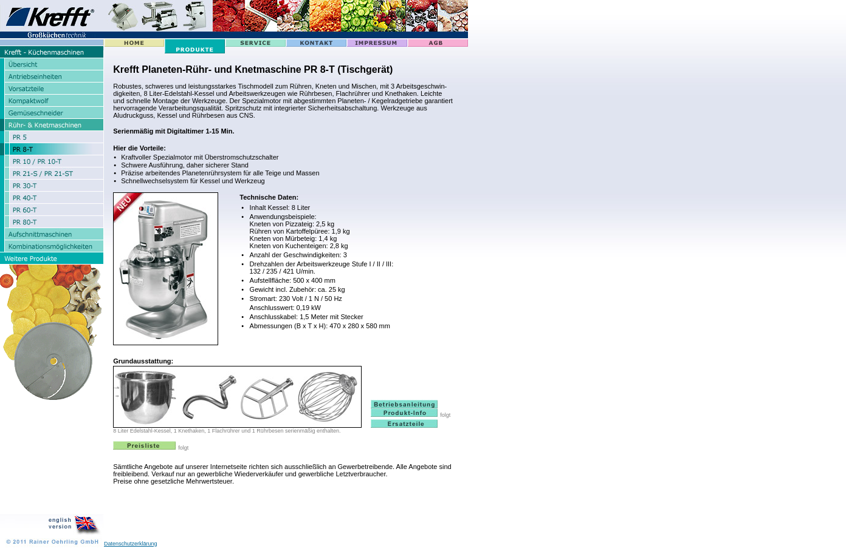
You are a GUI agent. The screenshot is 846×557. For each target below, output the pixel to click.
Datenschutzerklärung (130, 544)
